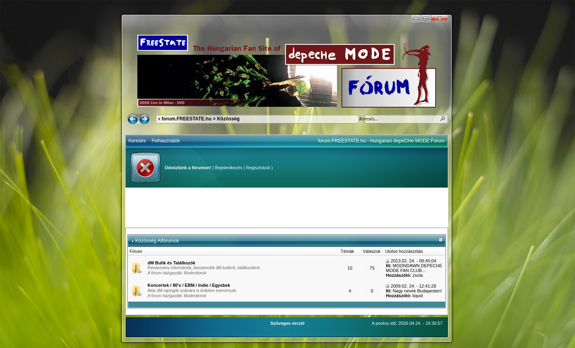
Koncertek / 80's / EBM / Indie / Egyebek (189, 285)
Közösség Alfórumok (157, 241)
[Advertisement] (286, 208)
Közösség (228, 119)
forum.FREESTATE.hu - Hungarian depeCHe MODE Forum (381, 141)
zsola (417, 275)
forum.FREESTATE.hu (187, 119)
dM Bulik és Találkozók (172, 262)
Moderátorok (195, 273)
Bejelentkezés (228, 167)
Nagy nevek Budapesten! (417, 290)
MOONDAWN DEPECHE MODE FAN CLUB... (414, 268)
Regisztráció (258, 167)
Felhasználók (166, 141)
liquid (417, 295)
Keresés (137, 141)
